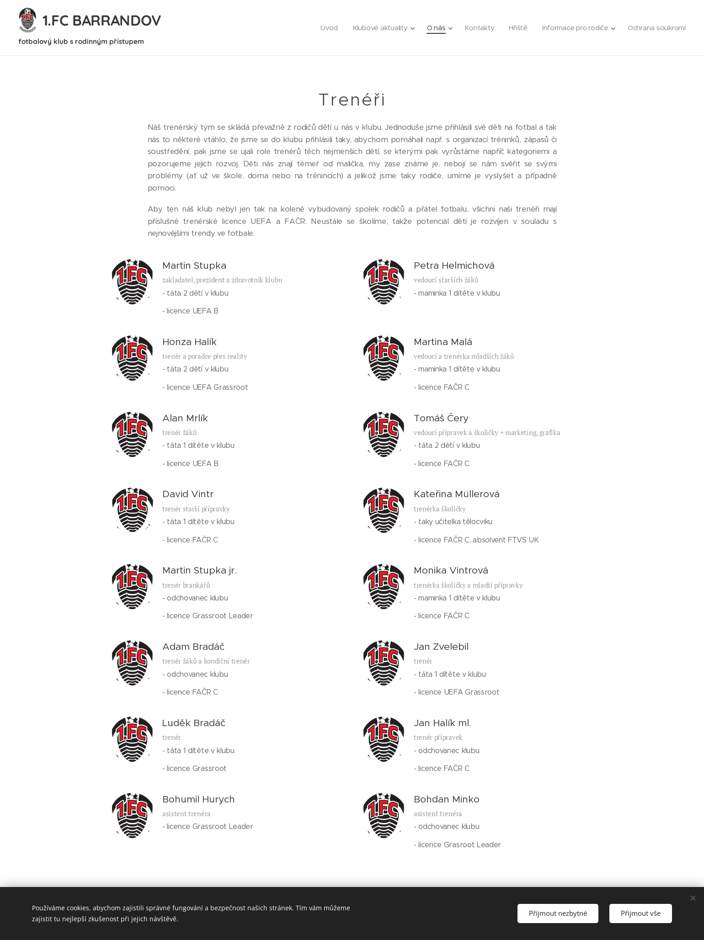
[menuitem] (323, 27)
